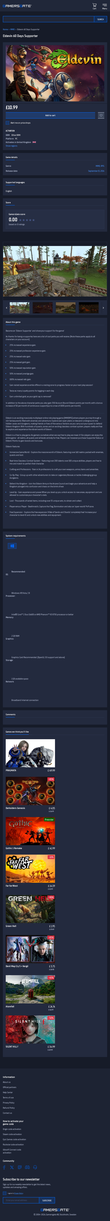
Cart (94, 8)
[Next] (103, 307)
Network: (10, 681)
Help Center (8, 1092)
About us (7, 1082)
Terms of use (8, 1097)
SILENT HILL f (12, 1046)
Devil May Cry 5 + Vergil (17, 966)
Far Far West (12, 885)
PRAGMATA (11, 770)
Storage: (9, 660)
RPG (102, 166)
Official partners (9, 1087)
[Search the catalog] (48, 19)
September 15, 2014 (96, 171)
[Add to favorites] (101, 115)
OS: (7, 574)
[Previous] (6, 307)
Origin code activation (12, 1129)
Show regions (11, 145)
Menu (104, 8)
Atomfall (10, 1006)
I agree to (15, 1193)
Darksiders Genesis (15, 808)
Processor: (10, 596)
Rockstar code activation (13, 1144)
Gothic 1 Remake (14, 848)
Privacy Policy (8, 1102)
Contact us (7, 1113)
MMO (12, 29)
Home (5, 29)
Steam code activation (12, 1134)
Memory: (10, 617)
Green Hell (11, 926)
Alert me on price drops (21, 122)
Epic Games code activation (14, 1139)
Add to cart (50, 115)
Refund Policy (9, 1107)
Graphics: (10, 638)
